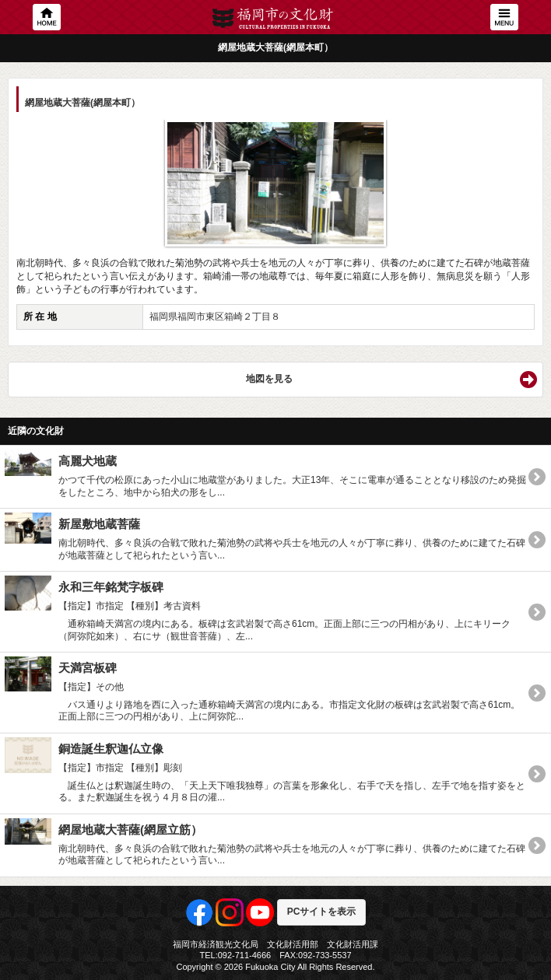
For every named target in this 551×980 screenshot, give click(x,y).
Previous (36, 178)
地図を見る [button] (269, 378)
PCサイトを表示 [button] (321, 911)
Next (515, 178)
